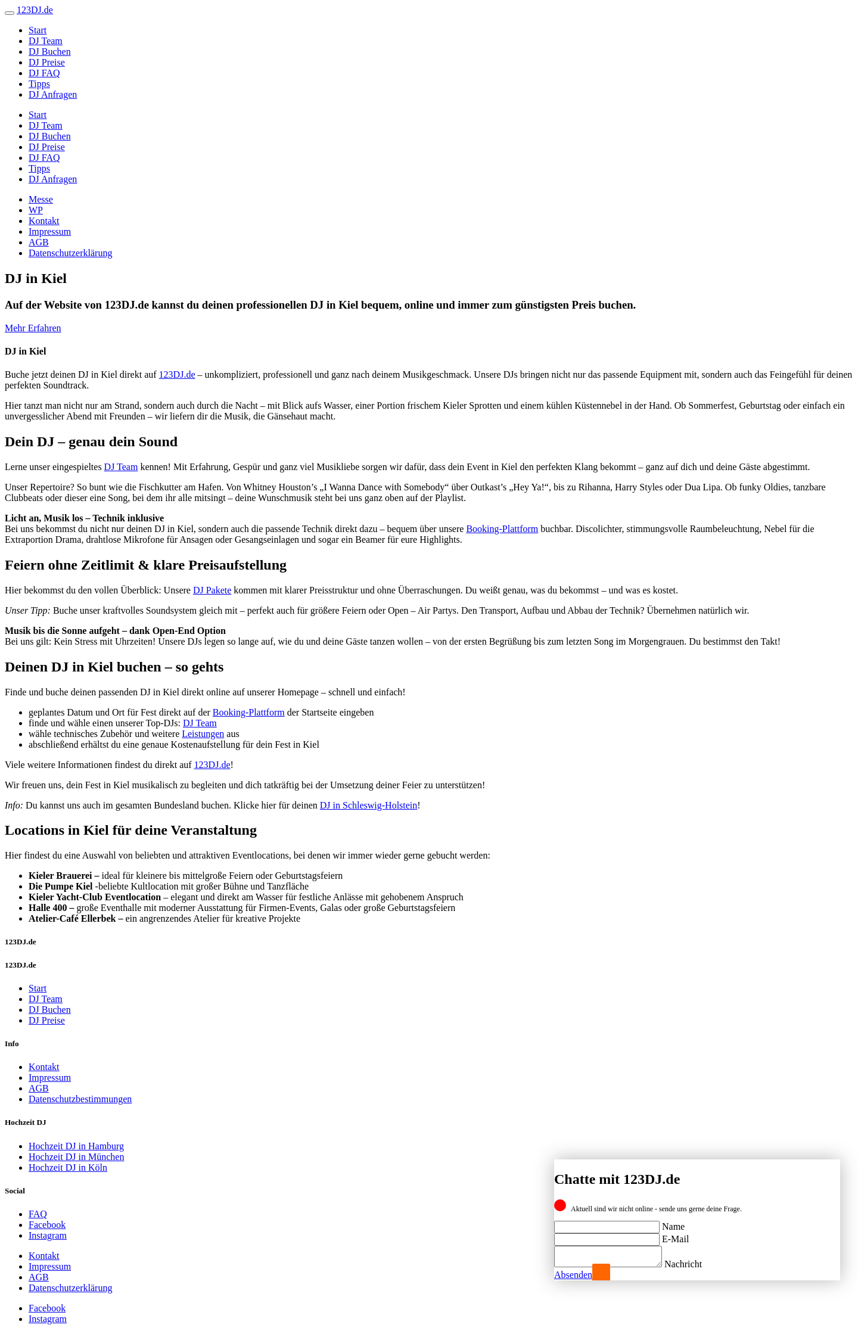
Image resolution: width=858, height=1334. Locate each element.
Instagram (48, 1235)
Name (673, 1223)
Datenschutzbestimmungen (80, 1099)
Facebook (47, 1225)
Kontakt (44, 221)
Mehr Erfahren (33, 328)
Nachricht (695, 1264)
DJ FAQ (44, 73)
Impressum (50, 231)
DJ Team (46, 41)
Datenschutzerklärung (70, 253)
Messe (41, 199)
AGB (39, 242)
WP (36, 210)
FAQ (38, 1214)
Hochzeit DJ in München (76, 1157)
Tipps (39, 84)
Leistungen (203, 734)
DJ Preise (47, 62)
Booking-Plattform (502, 529)
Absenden (573, 1275)
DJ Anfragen (53, 94)
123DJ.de (177, 374)
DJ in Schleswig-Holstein (369, 805)
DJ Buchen (50, 51)
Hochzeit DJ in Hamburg (76, 1146)
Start (37, 30)
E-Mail (675, 1235)
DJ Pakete (212, 590)
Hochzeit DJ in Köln (68, 1167)
